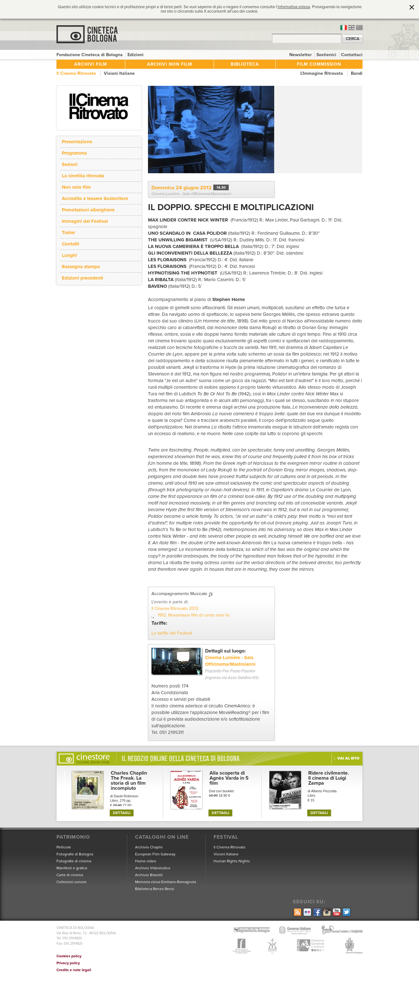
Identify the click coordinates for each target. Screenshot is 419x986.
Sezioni (70, 164)
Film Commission (319, 64)
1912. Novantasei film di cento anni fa (193, 615)
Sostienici (327, 54)
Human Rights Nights (232, 861)
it (343, 27)
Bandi (357, 73)
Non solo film (76, 187)
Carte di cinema (69, 875)
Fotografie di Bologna (74, 854)
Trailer (68, 232)
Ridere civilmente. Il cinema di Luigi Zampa (328, 778)
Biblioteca (245, 64)
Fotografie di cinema (73, 861)
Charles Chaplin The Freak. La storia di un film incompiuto (129, 780)
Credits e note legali (73, 970)
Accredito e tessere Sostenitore (95, 198)
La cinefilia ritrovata (83, 176)
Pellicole (63, 847)
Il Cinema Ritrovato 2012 (174, 608)
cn (359, 27)
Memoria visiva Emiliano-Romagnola (165, 882)
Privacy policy (68, 963)
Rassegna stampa (81, 266)
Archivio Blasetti (149, 875)
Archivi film (90, 64)
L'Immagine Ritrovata (322, 73)
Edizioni (135, 54)
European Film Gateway (155, 854)
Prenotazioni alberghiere (88, 210)
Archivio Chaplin (149, 847)
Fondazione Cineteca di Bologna (90, 54)
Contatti (70, 244)
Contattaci (352, 54)
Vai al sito (348, 758)
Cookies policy (68, 956)
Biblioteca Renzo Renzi (154, 889)
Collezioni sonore (71, 882)
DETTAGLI (121, 813)
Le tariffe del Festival (171, 633)
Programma (74, 153)
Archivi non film (169, 64)
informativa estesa (294, 7)
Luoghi (69, 255)
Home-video (145, 861)
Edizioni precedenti (82, 278)
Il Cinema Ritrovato (76, 73)
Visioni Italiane (119, 73)
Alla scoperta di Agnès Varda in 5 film (229, 778)
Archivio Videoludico (152, 868)
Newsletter (301, 54)
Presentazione (77, 142)
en (351, 27)
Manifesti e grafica (71, 868)
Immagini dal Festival (85, 221)
